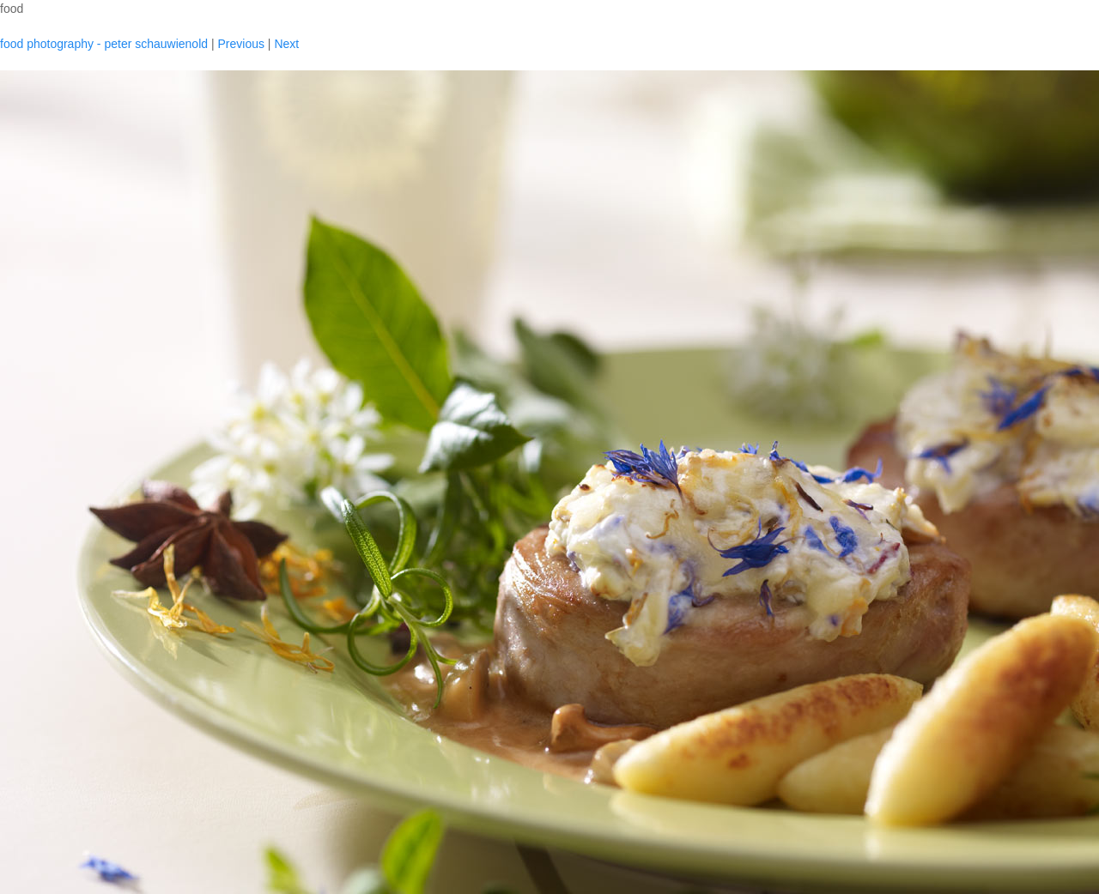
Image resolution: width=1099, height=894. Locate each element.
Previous (240, 44)
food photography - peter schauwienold (104, 44)
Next (286, 44)
